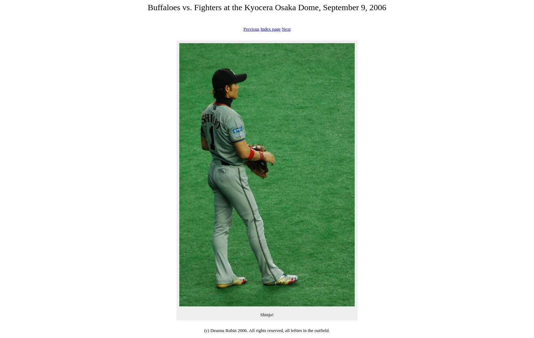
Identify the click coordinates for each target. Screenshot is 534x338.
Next (286, 29)
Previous (251, 29)
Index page (270, 29)
